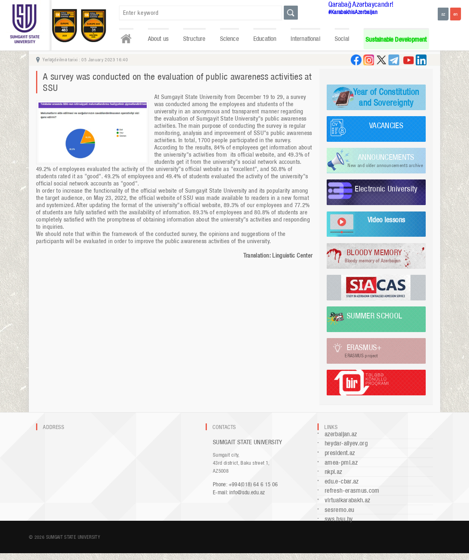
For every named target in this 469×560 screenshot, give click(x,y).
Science (229, 38)
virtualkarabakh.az (347, 500)
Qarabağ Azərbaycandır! (361, 4)
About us (158, 38)
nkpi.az (333, 471)
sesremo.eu (339, 510)
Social (342, 38)
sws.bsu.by (339, 519)
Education (265, 38)
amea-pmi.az (341, 462)
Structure (194, 38)
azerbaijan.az (341, 434)
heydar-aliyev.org (346, 443)
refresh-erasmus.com (352, 490)
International (305, 38)
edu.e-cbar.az (342, 481)
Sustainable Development (396, 39)
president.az (340, 453)
